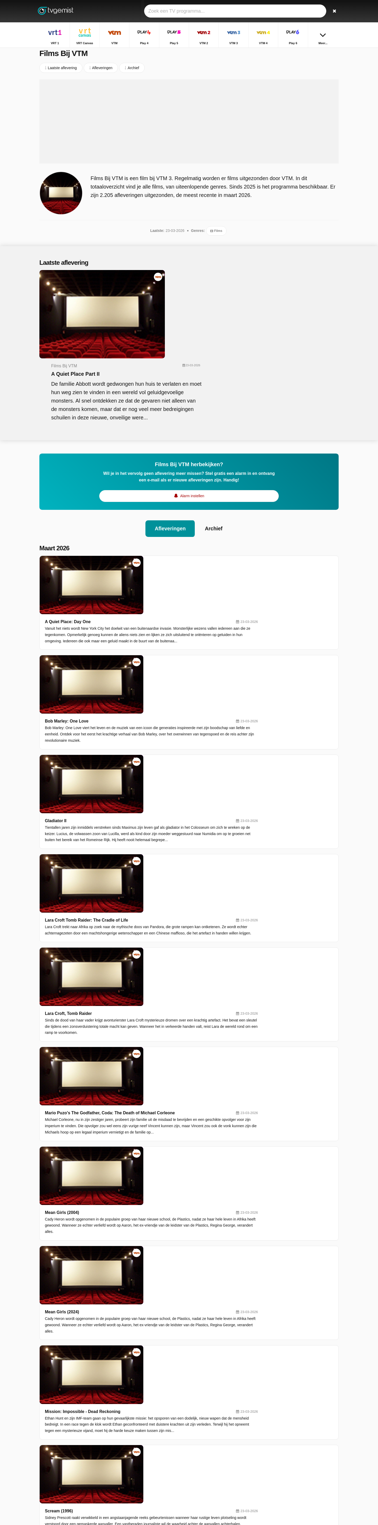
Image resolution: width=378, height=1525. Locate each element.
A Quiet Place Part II (176, 291)
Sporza (207, 1452)
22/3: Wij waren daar (140, 1250)
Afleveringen (170, 449)
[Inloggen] (315, 11)
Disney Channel (155, 1475)
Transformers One (138, 1106)
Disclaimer (78, 1467)
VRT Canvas (212, 1421)
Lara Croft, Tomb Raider (143, 675)
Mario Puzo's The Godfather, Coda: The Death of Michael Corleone (186, 723)
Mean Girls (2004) (137, 771)
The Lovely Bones (138, 1010)
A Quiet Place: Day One (143, 484)
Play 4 (207, 1429)
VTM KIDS (150, 1467)
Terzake (276, 1428)
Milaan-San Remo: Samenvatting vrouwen (161, 1345)
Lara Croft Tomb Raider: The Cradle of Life (162, 628)
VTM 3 (147, 1444)
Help (61, 1467)
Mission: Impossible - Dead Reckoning (158, 867)
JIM (205, 1475)
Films (216, 237)
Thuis (274, 1420)
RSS (113, 1467)
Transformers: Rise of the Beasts (153, 1154)
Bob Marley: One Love (142, 532)
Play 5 (147, 1437)
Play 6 (147, 1452)
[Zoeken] (333, 11)
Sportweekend (281, 1443)
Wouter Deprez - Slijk (141, 1202)
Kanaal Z (209, 1459)
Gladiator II (131, 580)
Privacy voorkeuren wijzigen (64, 1476)
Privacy (98, 1467)
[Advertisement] (189, 127)
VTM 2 (207, 1437)
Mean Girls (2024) (137, 819)
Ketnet (147, 1459)
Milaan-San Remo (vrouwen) (148, 1297)
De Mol (275, 1466)
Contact (45, 1467)
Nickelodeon (212, 1467)
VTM (146, 1429)
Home (309, 52)
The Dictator (132, 962)
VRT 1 (147, 1421)
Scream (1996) (134, 915)
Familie (276, 1450)
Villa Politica (280, 1435)
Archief (214, 449)
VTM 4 (207, 1444)
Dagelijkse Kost (282, 1458)
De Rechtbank (281, 1473)
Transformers (133, 1058)
